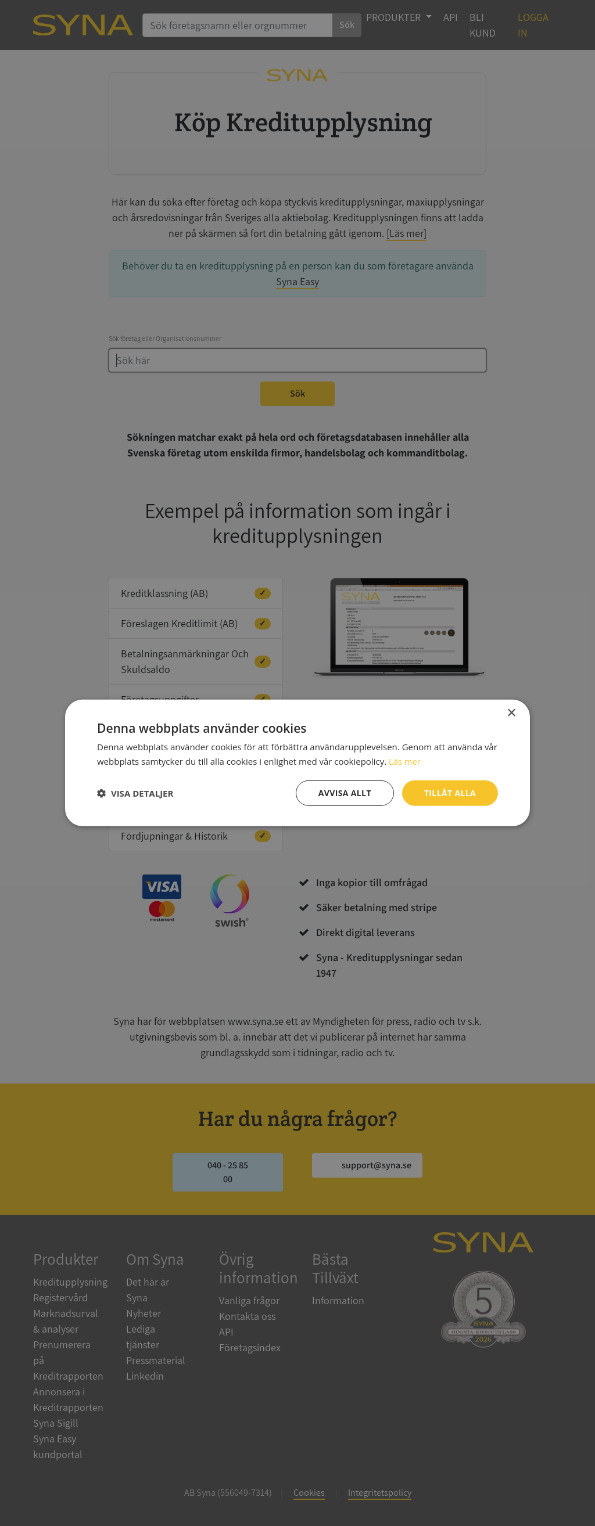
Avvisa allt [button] (344, 792)
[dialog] (297, 763)
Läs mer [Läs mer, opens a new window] (405, 761)
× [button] (511, 713)
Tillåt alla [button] (450, 792)
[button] (135, 793)
